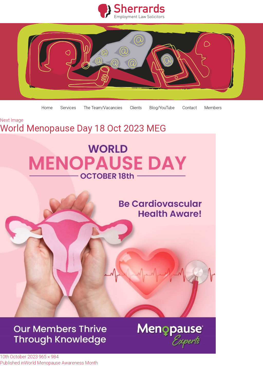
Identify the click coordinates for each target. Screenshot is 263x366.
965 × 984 (49, 356)
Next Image (11, 120)
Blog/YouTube (162, 107)
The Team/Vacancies (103, 107)
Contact (189, 107)
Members (213, 107)
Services (68, 107)
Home (47, 107)
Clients (136, 107)
